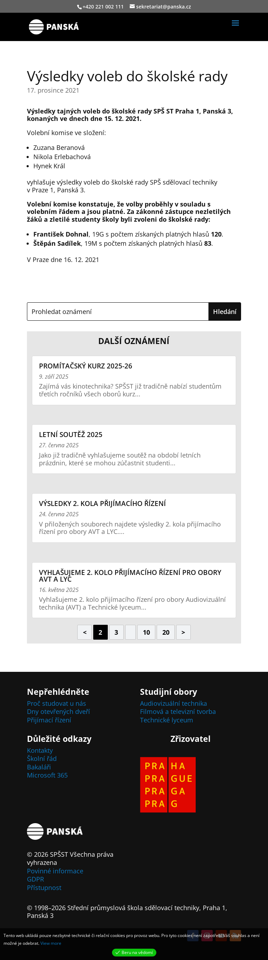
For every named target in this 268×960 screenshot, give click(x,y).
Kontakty (40, 750)
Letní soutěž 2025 (70, 434)
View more (50, 943)
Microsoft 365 (47, 775)
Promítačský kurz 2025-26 (85, 366)
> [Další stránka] (183, 632)
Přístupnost (44, 887)
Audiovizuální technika (173, 703)
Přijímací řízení (49, 720)
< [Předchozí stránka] (84, 632)
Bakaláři (39, 767)
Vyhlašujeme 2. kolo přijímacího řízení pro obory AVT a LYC (130, 576)
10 (146, 632)
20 (165, 632)
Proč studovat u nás (56, 703)
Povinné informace (55, 871)
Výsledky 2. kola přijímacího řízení (102, 503)
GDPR (35, 879)
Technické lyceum (166, 720)
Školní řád (42, 758)
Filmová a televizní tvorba (178, 711)
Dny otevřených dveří (58, 711)
